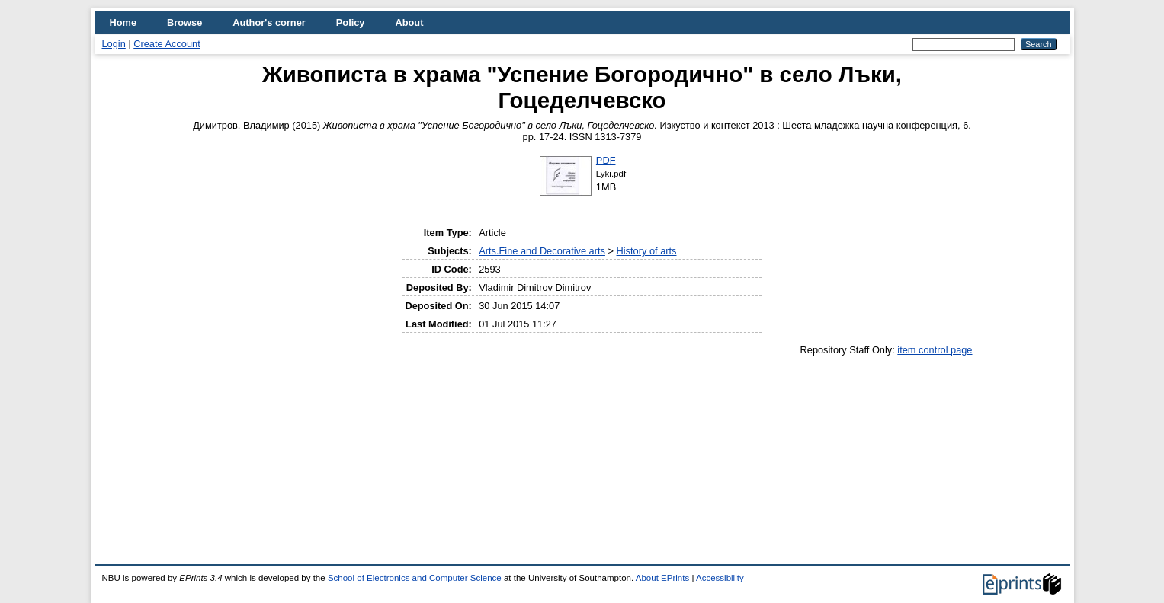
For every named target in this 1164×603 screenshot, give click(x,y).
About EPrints (662, 577)
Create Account (166, 43)
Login (114, 43)
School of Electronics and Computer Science (415, 577)
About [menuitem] (409, 22)
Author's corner (268, 22)
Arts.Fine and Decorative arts (542, 251)
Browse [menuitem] (184, 22)
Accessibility (720, 577)
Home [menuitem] (123, 22)
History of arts (647, 251)
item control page (934, 350)
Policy (350, 22)
